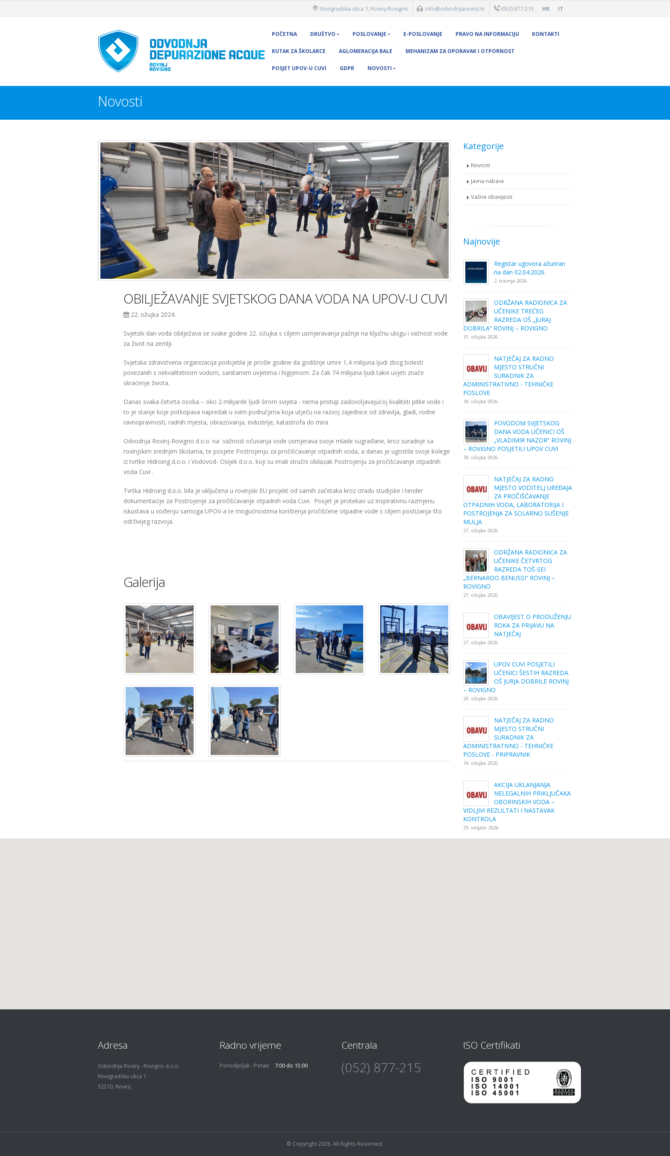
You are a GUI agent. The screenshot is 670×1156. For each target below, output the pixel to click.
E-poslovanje (422, 34)
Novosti (379, 68)
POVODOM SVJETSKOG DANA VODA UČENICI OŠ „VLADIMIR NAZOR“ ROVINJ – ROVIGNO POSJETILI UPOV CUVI (517, 436)
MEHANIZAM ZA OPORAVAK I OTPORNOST (460, 51)
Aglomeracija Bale (365, 51)
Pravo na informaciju (487, 34)
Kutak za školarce (299, 51)
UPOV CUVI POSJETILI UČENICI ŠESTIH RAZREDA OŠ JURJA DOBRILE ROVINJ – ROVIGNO (516, 677)
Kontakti (545, 34)
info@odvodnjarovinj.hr (455, 8)
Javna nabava (487, 181)
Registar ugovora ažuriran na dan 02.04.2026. (529, 268)
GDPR (347, 68)
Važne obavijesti (491, 197)
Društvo (322, 34)
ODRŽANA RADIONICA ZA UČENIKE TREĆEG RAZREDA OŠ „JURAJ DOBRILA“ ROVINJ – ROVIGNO (515, 315)
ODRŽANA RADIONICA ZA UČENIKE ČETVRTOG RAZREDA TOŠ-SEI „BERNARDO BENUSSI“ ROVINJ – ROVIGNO (515, 569)
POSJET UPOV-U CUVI (299, 68)
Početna (284, 34)
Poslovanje (369, 34)
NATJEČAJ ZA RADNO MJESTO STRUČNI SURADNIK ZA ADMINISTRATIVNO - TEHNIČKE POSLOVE (508, 375)
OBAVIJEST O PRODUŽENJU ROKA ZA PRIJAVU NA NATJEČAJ (532, 625)
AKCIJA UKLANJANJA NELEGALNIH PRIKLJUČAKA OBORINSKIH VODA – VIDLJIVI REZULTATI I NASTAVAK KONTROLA (517, 802)
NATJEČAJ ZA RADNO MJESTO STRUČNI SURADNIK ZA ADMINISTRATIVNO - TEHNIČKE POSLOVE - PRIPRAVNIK (508, 737)
